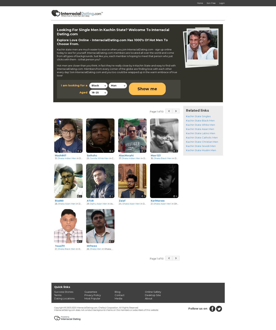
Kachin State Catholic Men (202, 137)
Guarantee (90, 291)
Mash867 (60, 155)
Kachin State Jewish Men (201, 146)
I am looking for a (74, 85)
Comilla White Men (99, 158)
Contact (119, 295)
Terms (57, 295)
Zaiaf (122, 200)
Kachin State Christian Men (202, 141)
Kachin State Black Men (200, 120)
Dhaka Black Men (163, 158)
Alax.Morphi (126, 155)
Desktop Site (153, 295)
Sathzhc (92, 155)
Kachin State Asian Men (200, 129)
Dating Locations (64, 298)
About (148, 298)
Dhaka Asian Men (67, 203)
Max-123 (156, 155)
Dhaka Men (95, 249)
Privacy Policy (92, 295)
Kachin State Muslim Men (201, 150)
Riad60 (59, 200)
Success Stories (63, 291)
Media (118, 298)
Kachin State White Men (200, 124)
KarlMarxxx (157, 200)
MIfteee (92, 246)
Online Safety (153, 291)
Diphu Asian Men (98, 203)
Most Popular (92, 298)
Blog (117, 291)
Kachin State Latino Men (200, 133)
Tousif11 (60, 246)
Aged (83, 92)
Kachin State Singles (198, 116)
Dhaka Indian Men (67, 158)
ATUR (90, 200)
